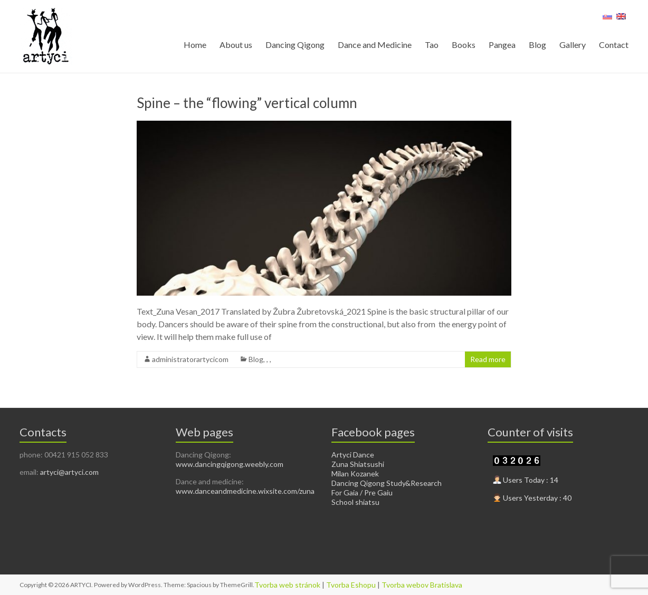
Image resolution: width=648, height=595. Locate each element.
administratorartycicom (190, 359)
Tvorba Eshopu (351, 584)
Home (195, 45)
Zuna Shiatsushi (357, 464)
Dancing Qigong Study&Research (386, 483)
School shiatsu (355, 502)
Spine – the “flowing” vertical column (247, 102)
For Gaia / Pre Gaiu (362, 492)
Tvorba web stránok (287, 584)
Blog (537, 45)
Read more (488, 359)
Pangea (502, 45)
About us (236, 45)
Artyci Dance (352, 454)
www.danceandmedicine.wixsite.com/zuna (245, 490)
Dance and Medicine (375, 45)
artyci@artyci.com (69, 471)
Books (463, 45)
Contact (613, 45)
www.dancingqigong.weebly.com (229, 464)
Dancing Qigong (295, 45)
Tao (432, 45)
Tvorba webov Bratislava (422, 584)
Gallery (572, 45)
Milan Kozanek (355, 473)
